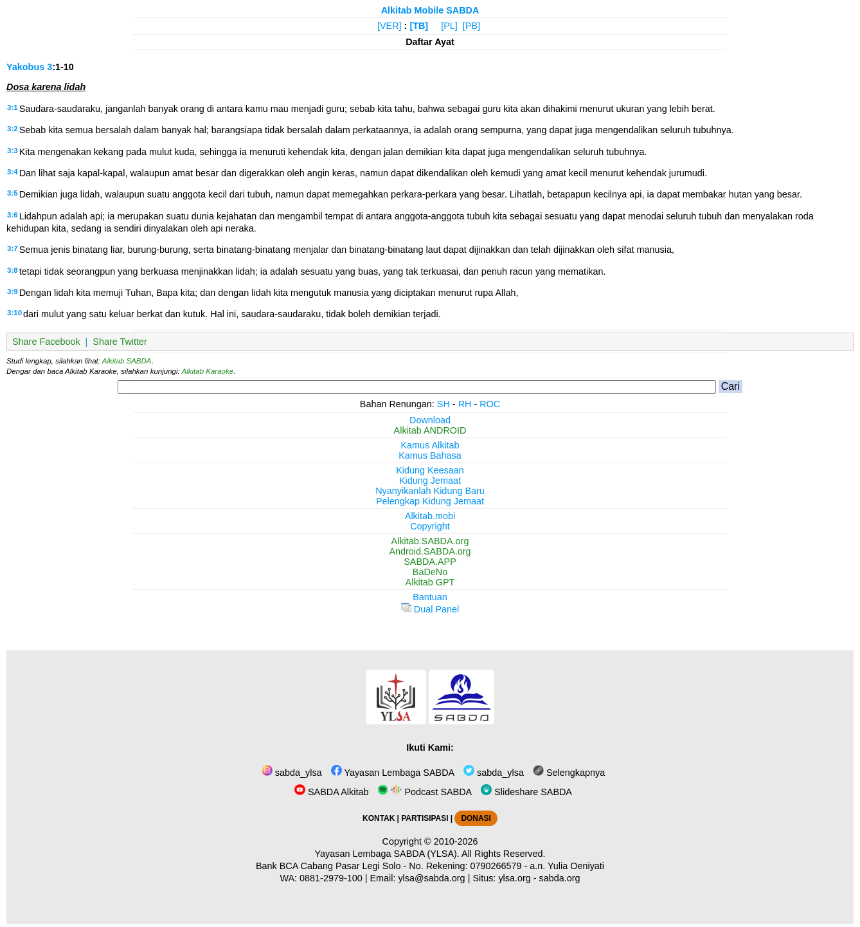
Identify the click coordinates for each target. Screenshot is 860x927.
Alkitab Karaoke (208, 371)
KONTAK (379, 818)
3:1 (12, 107)
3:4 (12, 172)
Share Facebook (46, 341)
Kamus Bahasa (430, 455)
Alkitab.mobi (430, 516)
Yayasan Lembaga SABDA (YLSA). (387, 854)
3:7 (12, 248)
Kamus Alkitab (429, 445)
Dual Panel (430, 609)
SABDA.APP (430, 561)
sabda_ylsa (292, 772)
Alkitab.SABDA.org (430, 541)
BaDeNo (430, 572)
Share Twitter (120, 341)
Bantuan (430, 597)
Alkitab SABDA (127, 361)
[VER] (389, 26)
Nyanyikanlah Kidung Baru (430, 491)
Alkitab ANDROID (430, 430)
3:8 (12, 270)
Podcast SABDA (424, 792)
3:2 (12, 129)
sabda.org (559, 878)
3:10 (14, 313)
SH (443, 404)
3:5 (12, 193)
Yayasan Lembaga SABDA (392, 772)
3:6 (12, 215)
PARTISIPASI (424, 818)
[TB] (418, 26)
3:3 (12, 150)
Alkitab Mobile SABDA (430, 10)
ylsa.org (514, 878)
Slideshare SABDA (526, 792)
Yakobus (25, 67)
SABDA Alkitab (331, 792)
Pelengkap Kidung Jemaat (430, 501)
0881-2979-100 (331, 878)
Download (430, 420)
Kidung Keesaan (430, 470)
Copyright (430, 526)
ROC (489, 404)
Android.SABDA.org (429, 551)
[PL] (449, 26)
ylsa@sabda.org (431, 878)
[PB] (471, 26)
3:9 (12, 291)
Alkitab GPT (430, 582)
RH (465, 404)
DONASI (475, 818)
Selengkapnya (569, 772)
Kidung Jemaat (430, 480)
